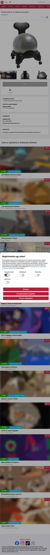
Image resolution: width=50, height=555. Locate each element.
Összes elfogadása (26, 298)
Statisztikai (38, 272)
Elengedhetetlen (9, 272)
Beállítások (23, 272)
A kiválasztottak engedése (26, 294)
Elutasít (26, 289)
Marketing (7, 279)
